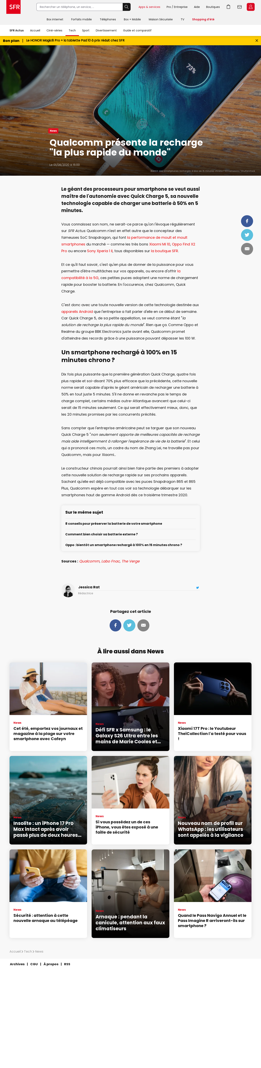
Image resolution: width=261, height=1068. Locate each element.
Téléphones (108, 19)
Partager (247, 221)
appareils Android (77, 311)
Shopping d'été (203, 19)
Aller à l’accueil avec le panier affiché (228, 7)
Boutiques (213, 7)
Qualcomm (89, 561)
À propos (51, 964)
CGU (34, 964)
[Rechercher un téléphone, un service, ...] (79, 7)
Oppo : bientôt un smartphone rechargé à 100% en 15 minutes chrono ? (123, 545)
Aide (197, 7)
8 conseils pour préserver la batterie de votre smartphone (113, 524)
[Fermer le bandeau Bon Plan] (256, 40)
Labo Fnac (110, 561)
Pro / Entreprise (177, 7)
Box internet (55, 19)
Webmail (239, 7)
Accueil (35, 30)
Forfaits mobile (81, 19)
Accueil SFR (13, 7)
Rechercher (127, 7)
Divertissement (106, 30)
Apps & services (149, 7)
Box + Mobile (132, 19)
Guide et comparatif (137, 30)
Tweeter (247, 235)
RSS (67, 964)
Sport (85, 30)
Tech (72, 30)
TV (182, 19)
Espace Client (250, 7)
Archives (17, 964)
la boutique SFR (164, 250)
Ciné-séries (54, 30)
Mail (247, 249)
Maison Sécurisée (161, 19)
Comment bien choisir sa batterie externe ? (101, 534)
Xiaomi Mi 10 (159, 244)
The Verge (130, 561)
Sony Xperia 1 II (100, 250)
